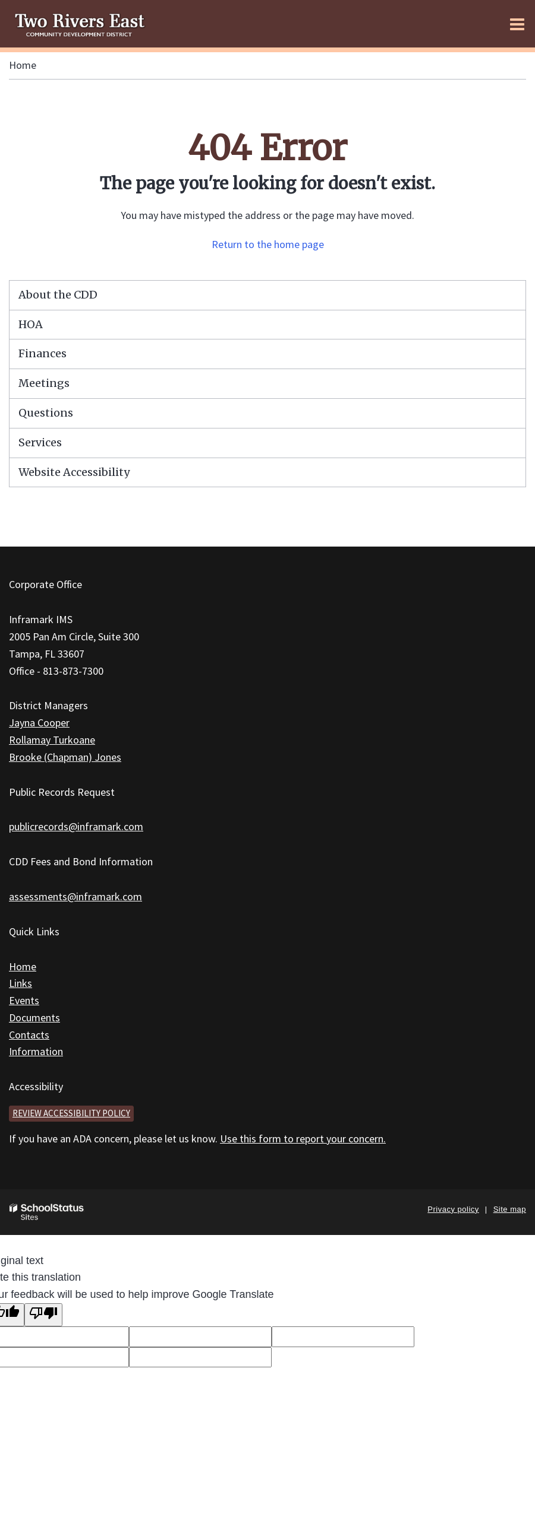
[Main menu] (517, 23)
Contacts (29, 1035)
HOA (30, 324)
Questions (45, 413)
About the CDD (57, 294)
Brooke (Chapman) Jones (65, 757)
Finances (42, 353)
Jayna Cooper (39, 722)
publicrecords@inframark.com (76, 826)
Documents (34, 1017)
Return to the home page (268, 244)
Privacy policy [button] (453, 1209)
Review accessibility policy (71, 1113)
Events (24, 1000)
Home (22, 65)
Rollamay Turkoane (52, 740)
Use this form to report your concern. (303, 1138)
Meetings (44, 383)
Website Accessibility (74, 472)
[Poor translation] (43, 1314)
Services (40, 442)
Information (36, 1051)
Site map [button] (509, 1209)
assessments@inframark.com (75, 896)
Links (20, 983)
